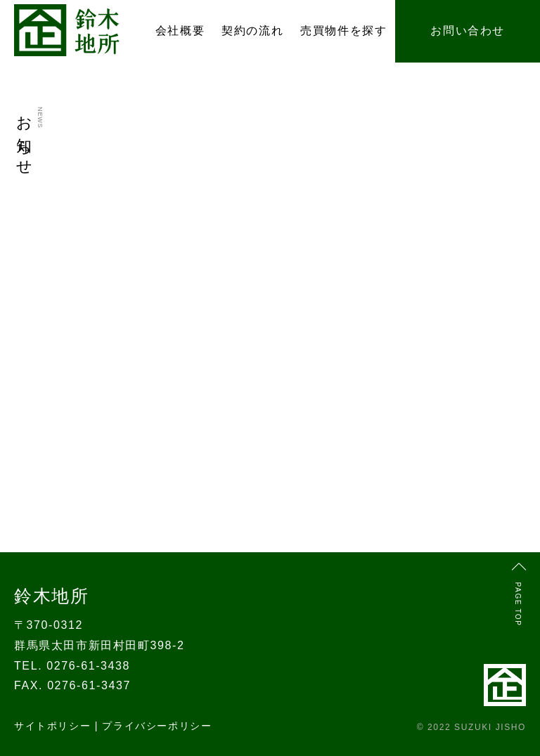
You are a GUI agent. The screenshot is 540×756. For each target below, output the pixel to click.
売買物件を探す (343, 31)
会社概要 (180, 31)
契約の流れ (252, 31)
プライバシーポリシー (157, 725)
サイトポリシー (52, 725)
